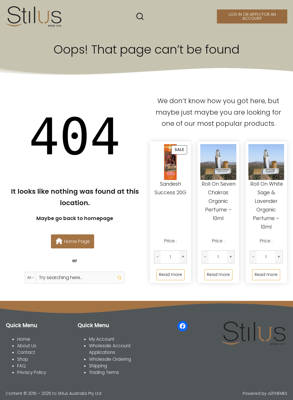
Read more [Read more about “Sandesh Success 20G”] (170, 274)
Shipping (98, 366)
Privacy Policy (31, 372)
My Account (101, 339)
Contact (26, 352)
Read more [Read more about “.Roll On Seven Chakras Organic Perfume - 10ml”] (218, 274)
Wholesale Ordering (110, 359)
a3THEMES (277, 393)
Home (23, 339)
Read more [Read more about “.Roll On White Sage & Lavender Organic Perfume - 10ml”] (266, 274)
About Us (26, 346)
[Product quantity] (170, 257)
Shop (22, 359)
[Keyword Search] (75, 277)
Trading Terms (104, 372)
